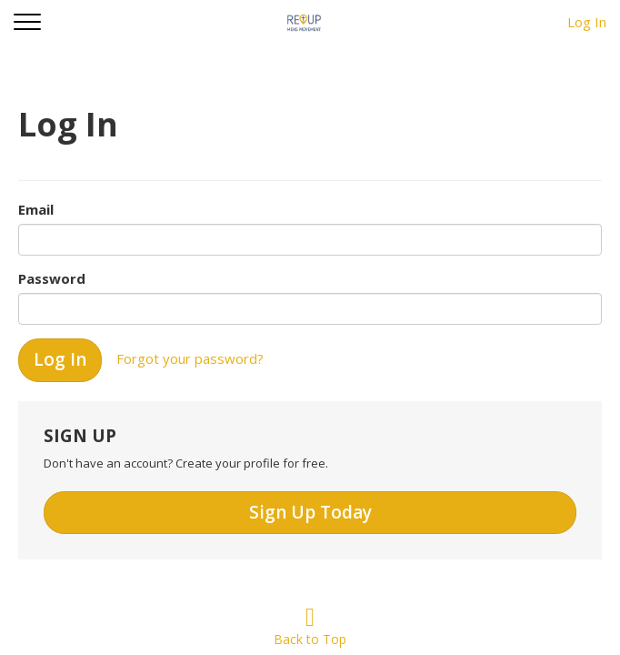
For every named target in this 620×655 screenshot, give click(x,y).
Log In (586, 22)
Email (36, 209)
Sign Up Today (310, 512)
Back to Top (310, 630)
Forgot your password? (190, 358)
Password (51, 278)
